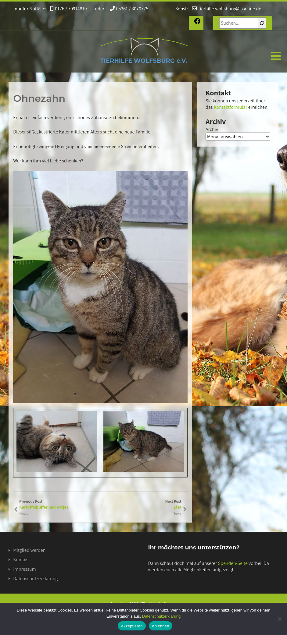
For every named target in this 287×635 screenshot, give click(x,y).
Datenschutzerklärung (35, 578)
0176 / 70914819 (66, 8)
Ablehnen (160, 626)
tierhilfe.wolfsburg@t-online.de (220, 8)
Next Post (140, 504)
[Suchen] (262, 23)
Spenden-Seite (233, 563)
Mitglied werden (29, 550)
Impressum (24, 569)
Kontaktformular (230, 107)
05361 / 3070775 (125, 8)
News (177, 513)
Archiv (212, 129)
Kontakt (21, 559)
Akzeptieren (131, 626)
